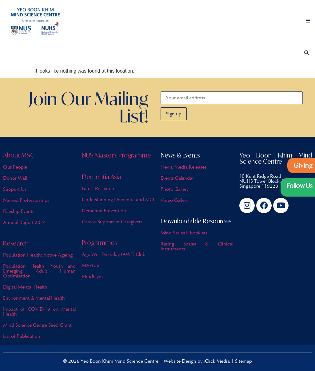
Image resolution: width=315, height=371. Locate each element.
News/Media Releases (183, 167)
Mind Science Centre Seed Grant (37, 325)
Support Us (14, 189)
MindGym (92, 276)
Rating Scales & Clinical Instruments (197, 246)
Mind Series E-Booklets (184, 233)
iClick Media (217, 361)
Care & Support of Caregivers (112, 222)
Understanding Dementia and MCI (118, 199)
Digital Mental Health (25, 287)
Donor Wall (15, 178)
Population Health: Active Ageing (38, 255)
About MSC (18, 155)
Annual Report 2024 (24, 222)
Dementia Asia (101, 177)
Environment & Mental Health (34, 298)
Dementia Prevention (104, 210)
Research (16, 243)
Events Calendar (177, 178)
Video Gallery (174, 200)
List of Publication (21, 336)
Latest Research (98, 188)
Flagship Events (18, 211)
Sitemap (243, 361)
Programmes (99, 242)
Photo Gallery (175, 189)
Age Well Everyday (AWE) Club (114, 254)
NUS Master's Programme (116, 155)
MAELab (90, 265)
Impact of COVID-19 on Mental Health (39, 311)
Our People (15, 167)
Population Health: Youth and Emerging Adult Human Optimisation (39, 271)
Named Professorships (26, 200)
